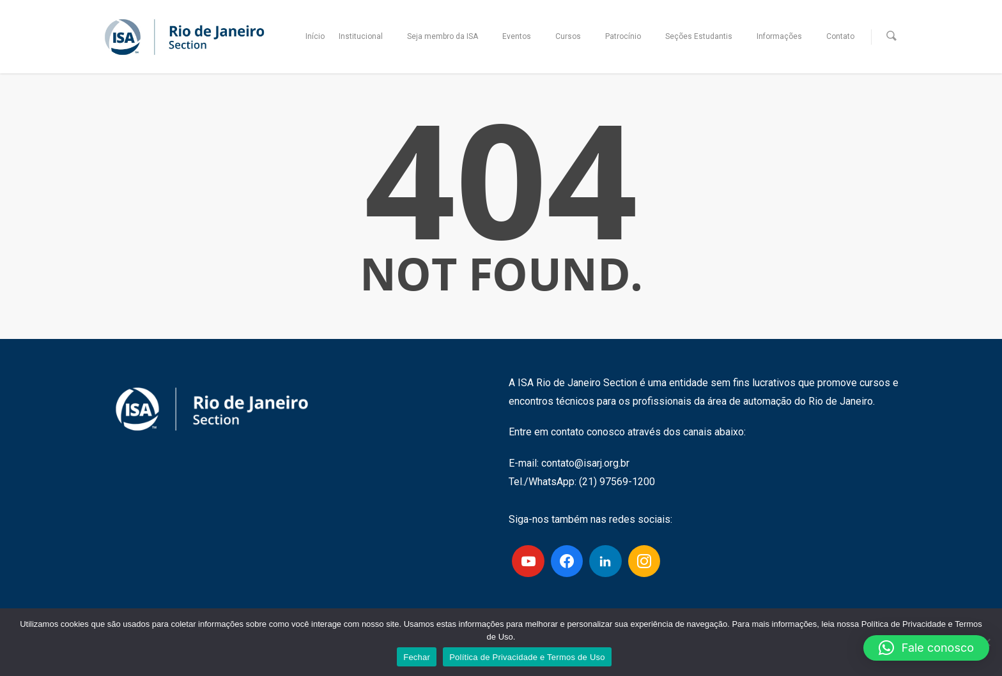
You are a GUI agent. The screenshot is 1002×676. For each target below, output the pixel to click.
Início (315, 36)
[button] (926, 648)
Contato (840, 36)
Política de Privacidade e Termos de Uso (527, 657)
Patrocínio (628, 36)
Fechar (416, 657)
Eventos (522, 36)
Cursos (573, 36)
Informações (785, 36)
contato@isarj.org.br (585, 463)
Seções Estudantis (704, 36)
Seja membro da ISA (448, 36)
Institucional (366, 36)
